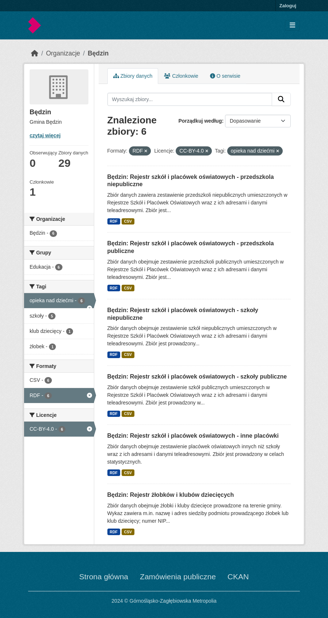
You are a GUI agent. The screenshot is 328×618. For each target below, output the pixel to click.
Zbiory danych (133, 76)
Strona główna (103, 576)
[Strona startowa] (34, 53)
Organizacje (63, 53)
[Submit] (281, 99)
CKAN (238, 576)
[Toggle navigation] (292, 25)
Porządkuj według (200, 121)
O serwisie (225, 76)
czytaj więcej (45, 135)
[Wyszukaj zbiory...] (189, 99)
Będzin (98, 53)
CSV (128, 221)
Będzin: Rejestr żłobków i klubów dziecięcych (170, 495)
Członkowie (181, 76)
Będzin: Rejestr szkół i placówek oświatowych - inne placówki (193, 436)
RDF (114, 221)
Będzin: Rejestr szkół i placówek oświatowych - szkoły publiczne (197, 376)
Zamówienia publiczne (178, 576)
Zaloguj (287, 5)
